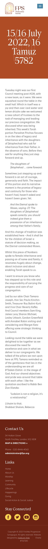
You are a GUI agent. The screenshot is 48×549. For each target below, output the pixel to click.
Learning (9, 481)
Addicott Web (24, 538)
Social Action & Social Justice (19, 500)
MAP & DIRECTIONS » (16, 443)
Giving (8, 497)
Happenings (11, 493)
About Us (9, 473)
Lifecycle (9, 489)
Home (8, 469)
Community (10, 485)
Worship (9, 477)
